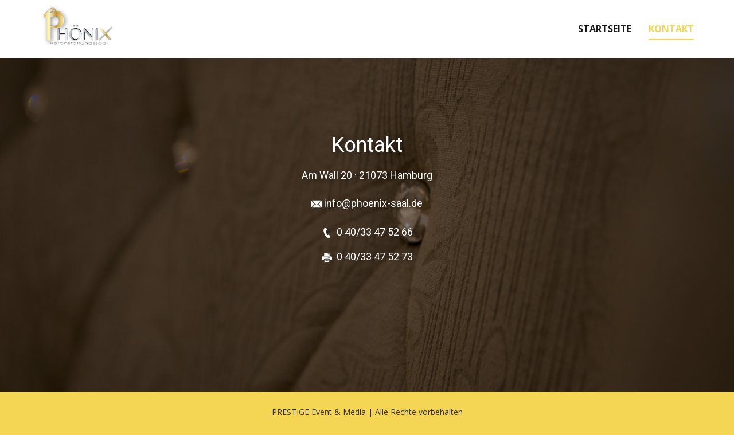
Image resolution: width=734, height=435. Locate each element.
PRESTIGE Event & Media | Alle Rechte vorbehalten (367, 411)
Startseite (604, 28)
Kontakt (671, 28)
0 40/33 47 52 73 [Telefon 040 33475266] (375, 256)
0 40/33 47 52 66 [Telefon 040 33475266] (375, 232)
